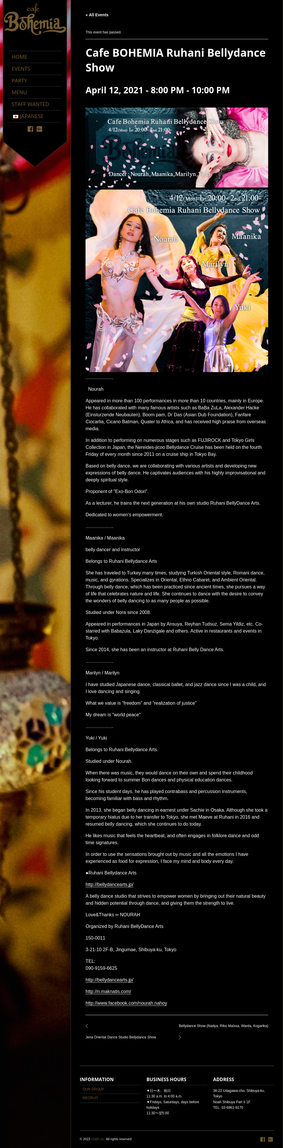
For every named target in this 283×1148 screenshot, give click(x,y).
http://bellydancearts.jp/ (110, 884)
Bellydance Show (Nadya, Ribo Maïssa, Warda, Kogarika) (222, 1029)
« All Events (97, 15)
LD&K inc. (98, 1139)
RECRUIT (90, 1098)
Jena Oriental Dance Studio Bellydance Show (122, 1034)
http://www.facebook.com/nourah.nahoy (126, 1003)
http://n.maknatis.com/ (108, 991)
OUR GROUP (93, 1089)
